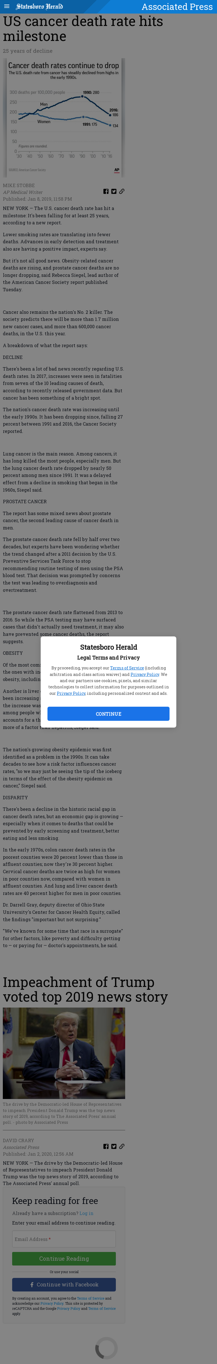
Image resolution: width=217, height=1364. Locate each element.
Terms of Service (127, 668)
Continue (108, 714)
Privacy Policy (145, 674)
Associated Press (177, 6)
